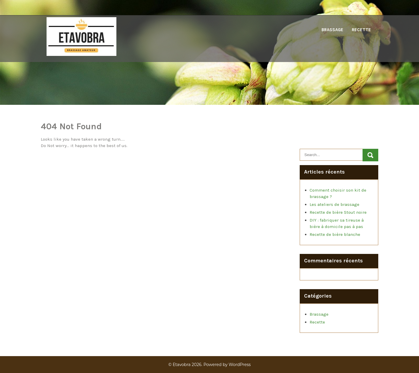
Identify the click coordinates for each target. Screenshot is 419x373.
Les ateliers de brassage (334, 204)
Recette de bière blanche (335, 234)
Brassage (332, 29)
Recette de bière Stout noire (338, 212)
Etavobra (182, 364)
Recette (361, 29)
